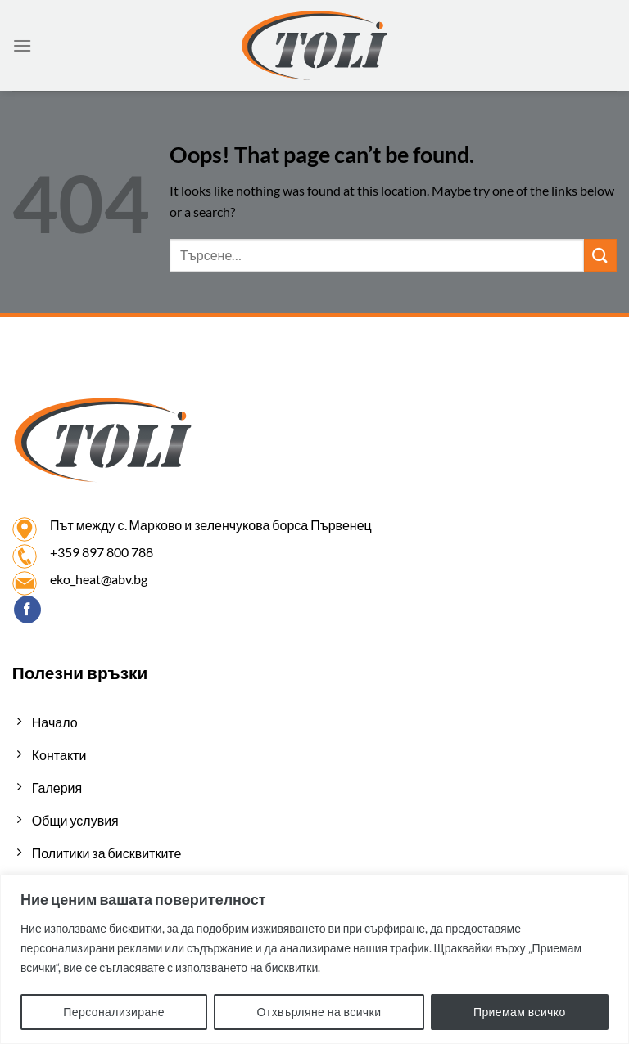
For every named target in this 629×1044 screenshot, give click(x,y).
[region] (314, 959)
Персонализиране (114, 1012)
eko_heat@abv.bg (98, 579)
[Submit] (600, 255)
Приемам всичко (519, 1012)
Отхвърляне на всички (319, 1012)
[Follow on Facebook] (27, 609)
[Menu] (22, 45)
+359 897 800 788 (101, 552)
